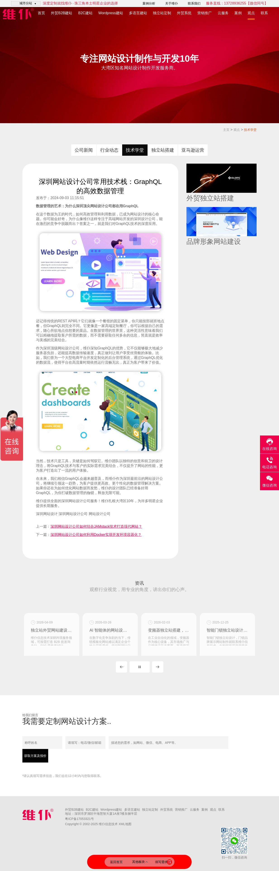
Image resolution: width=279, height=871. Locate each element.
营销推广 (204, 13)
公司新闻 (84, 150)
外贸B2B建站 (61, 13)
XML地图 (125, 824)
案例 (238, 13)
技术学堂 (250, 130)
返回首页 (116, 862)
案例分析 (149, 3)
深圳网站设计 (47, 514)
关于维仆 (171, 3)
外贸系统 (184, 13)
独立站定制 (162, 13)
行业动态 (109, 150)
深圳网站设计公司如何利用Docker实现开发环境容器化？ (96, 535)
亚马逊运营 (192, 150)
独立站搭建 (162, 150)
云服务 (223, 13)
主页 (226, 130)
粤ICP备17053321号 (79, 819)
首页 (41, 13)
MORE (139, 667)
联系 (264, 13)
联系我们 (194, 3)
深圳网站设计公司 (75, 501)
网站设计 (97, 206)
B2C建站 (85, 13)
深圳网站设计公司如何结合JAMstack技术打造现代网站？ (96, 526)
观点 (251, 13)
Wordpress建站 (110, 13)
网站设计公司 (99, 514)
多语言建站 (138, 13)
